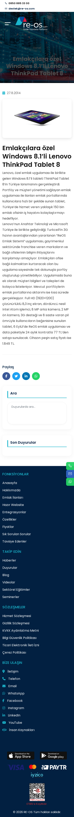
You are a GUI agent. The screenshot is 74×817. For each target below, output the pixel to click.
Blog (5, 575)
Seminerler (10, 597)
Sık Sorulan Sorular (16, 534)
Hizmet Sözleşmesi (16, 616)
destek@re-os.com (21, 8)
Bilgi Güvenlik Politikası (19, 638)
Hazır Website (13, 505)
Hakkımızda (11, 490)
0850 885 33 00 (18, 3)
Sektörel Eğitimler (16, 589)
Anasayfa (9, 483)
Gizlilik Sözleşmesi (15, 623)
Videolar (8, 582)
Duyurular (9, 567)
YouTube (12, 722)
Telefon (11, 678)
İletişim (10, 671)
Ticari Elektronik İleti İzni (20, 645)
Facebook (12, 700)
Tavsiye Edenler (14, 541)
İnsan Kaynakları (18, 730)
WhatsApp (13, 693)
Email (9, 686)
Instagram (13, 708)
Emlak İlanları (12, 497)
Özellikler (9, 519)
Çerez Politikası (14, 652)
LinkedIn (11, 715)
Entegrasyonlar (14, 512)
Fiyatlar (8, 527)
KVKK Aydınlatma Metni (20, 630)
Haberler (9, 560)
